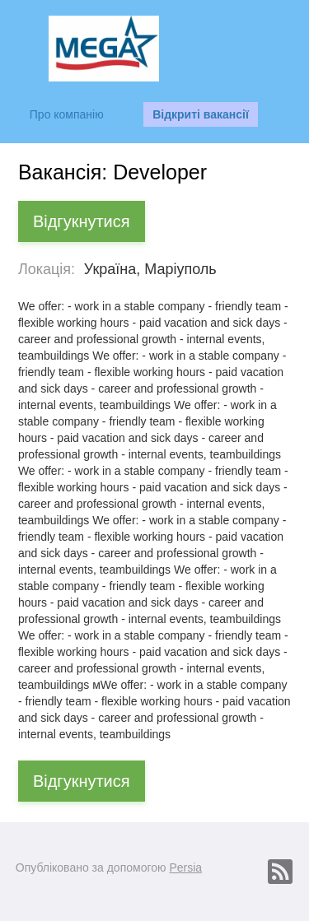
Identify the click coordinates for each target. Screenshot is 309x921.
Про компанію (67, 114)
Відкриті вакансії (200, 114)
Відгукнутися (81, 221)
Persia (185, 867)
